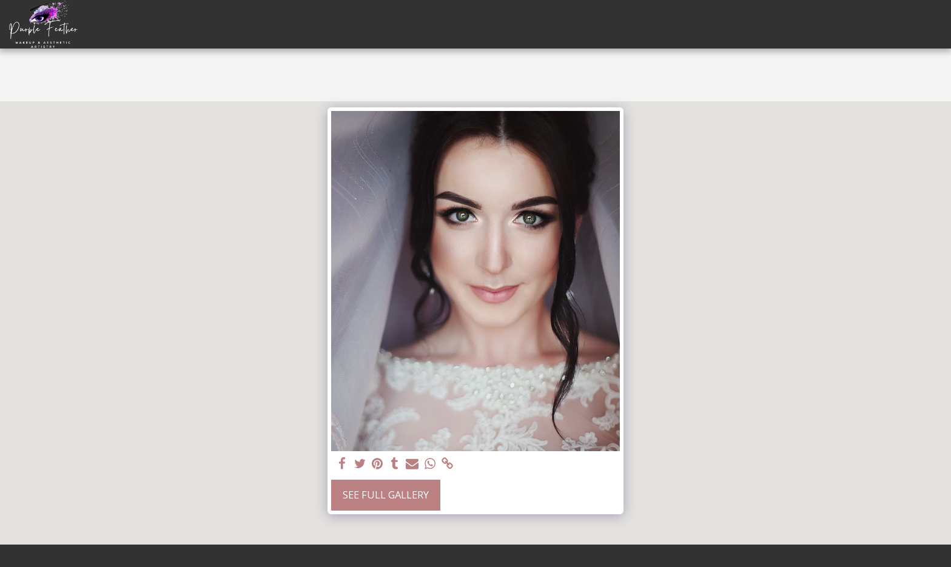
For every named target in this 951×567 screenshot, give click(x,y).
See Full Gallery (386, 495)
